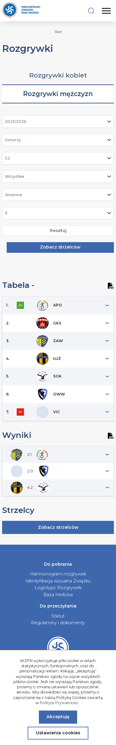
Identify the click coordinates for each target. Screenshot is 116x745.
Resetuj (58, 230)
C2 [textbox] (7, 158)
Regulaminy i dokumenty (58, 622)
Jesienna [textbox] (13, 194)
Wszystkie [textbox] (14, 176)
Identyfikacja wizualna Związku (58, 581)
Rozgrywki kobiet (58, 75)
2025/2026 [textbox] (15, 121)
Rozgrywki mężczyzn (58, 94)
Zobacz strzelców (60, 247)
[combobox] (58, 122)
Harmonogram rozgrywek (58, 574)
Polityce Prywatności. (59, 702)
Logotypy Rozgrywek (58, 587)
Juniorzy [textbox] (13, 140)
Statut (58, 616)
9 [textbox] (6, 213)
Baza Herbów (58, 594)
